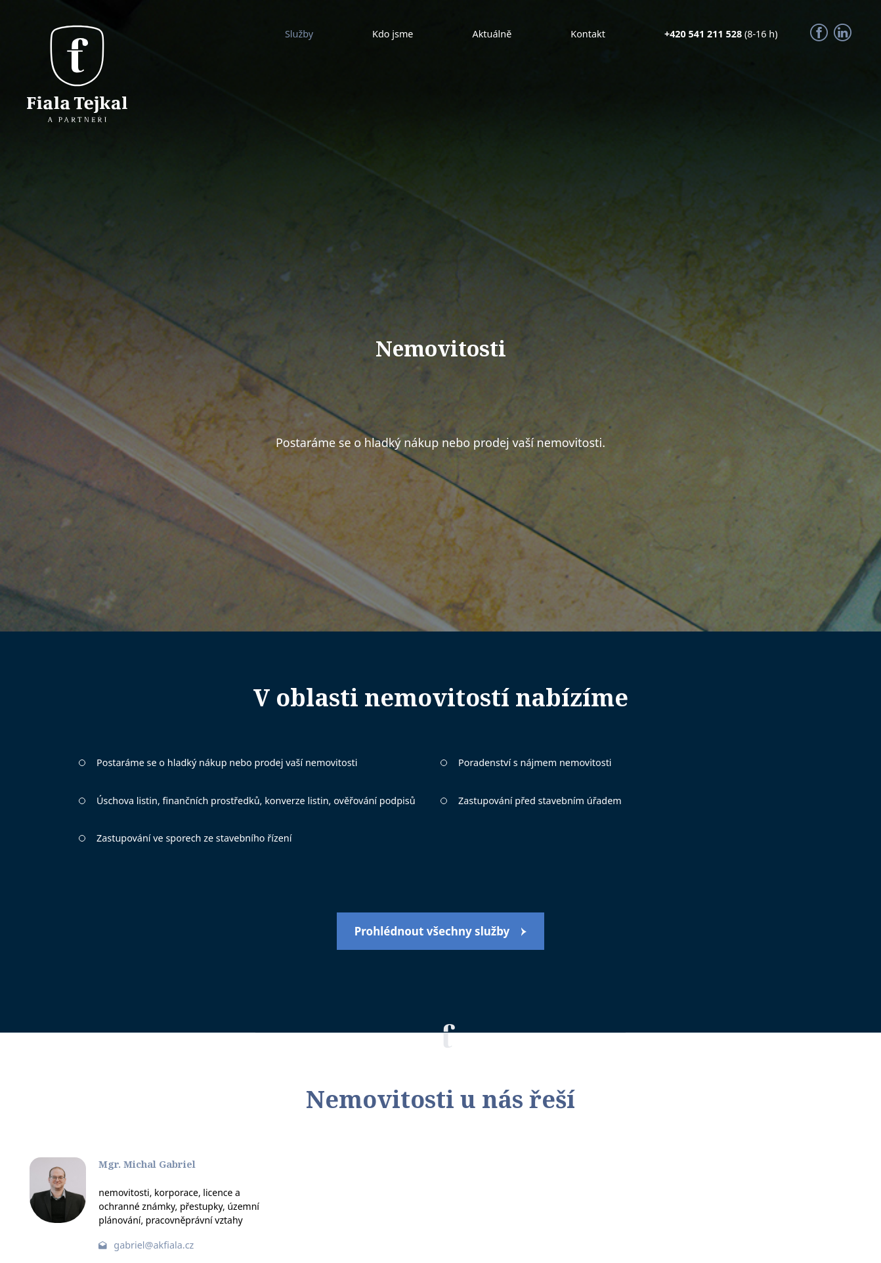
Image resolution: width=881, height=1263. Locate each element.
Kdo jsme (392, 34)
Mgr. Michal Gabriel (147, 1164)
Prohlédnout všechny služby (432, 931)
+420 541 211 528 (704, 34)
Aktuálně (491, 34)
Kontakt (587, 34)
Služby (299, 34)
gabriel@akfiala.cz (154, 1245)
